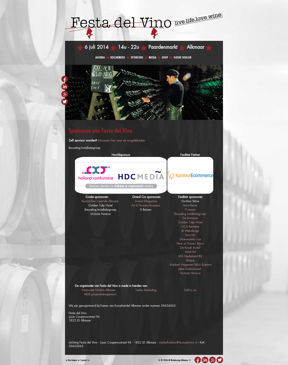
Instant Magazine (146, 201)
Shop (165, 57)
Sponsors (137, 57)
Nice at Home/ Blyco (190, 243)
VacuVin (190, 235)
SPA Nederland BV (190, 256)
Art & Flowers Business (145, 205)
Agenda (100, 57)
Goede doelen (182, 57)
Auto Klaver (190, 205)
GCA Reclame (190, 226)
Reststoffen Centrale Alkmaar (100, 201)
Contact (83, 360)
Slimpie (190, 260)
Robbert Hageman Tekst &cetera (190, 264)
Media (152, 57)
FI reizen (190, 209)
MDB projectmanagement (100, 294)
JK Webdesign (190, 231)
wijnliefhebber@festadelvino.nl (178, 342)
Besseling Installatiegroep (190, 214)
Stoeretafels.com (190, 239)
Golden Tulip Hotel (190, 222)
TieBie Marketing (145, 290)
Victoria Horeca (190, 273)
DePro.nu (190, 290)
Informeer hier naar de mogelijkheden (121, 140)
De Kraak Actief (190, 247)
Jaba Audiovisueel (189, 269)
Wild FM (190, 252)
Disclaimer (72, 360)
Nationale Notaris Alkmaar (99, 290)
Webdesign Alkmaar (179, 360)
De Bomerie (190, 218)
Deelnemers (117, 57)
